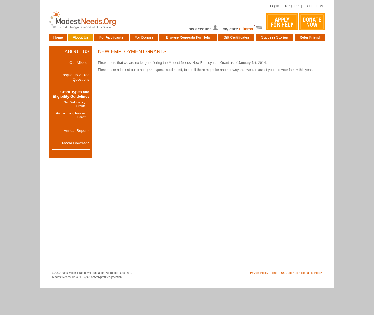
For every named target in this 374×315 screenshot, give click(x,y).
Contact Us (314, 6)
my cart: (230, 29)
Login (274, 6)
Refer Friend (310, 37)
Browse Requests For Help (188, 37)
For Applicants (111, 37)
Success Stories (274, 37)
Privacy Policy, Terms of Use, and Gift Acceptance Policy (286, 272)
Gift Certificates (236, 37)
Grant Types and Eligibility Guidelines (71, 94)
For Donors (144, 37)
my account (200, 29)
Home (58, 37)
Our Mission (79, 62)
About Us (80, 37)
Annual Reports (77, 130)
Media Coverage (75, 143)
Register (292, 6)
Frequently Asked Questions (75, 77)
